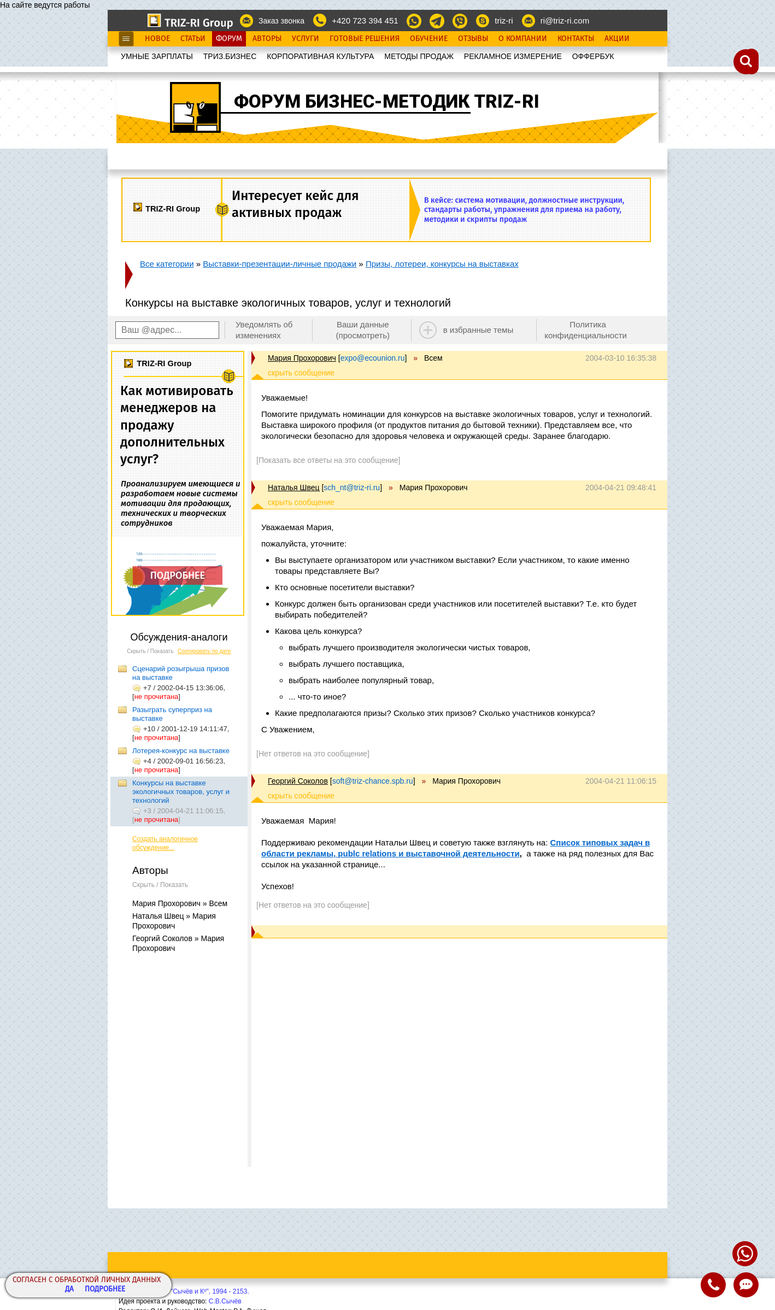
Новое (157, 39)
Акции (617, 39)
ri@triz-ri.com (565, 20)
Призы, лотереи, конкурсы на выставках (442, 263)
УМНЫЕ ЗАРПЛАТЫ (157, 56)
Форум (229, 39)
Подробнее (105, 1289)
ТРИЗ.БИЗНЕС (230, 56)
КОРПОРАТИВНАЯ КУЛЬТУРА (320, 56)
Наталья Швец (293, 487)
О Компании (522, 39)
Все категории (167, 263)
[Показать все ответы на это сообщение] (328, 460)
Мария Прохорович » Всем (179, 903)
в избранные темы (478, 329)
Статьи (193, 39)
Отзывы (473, 39)
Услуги (305, 39)
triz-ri (504, 20)
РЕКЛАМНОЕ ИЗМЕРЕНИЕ (513, 56)
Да (69, 1289)
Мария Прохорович (302, 358)
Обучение (429, 39)
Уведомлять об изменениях (264, 330)
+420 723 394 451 (365, 20)
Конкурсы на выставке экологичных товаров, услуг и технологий (181, 791)
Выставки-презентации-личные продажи (279, 263)
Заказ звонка (281, 20)
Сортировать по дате (204, 651)
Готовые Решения (365, 39)
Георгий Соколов (298, 781)
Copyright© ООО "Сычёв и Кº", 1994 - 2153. (184, 1291)
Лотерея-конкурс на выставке (181, 751)
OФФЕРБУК (593, 56)
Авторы (267, 39)
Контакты (575, 39)
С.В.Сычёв (225, 1301)
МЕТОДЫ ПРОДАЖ (419, 56)
